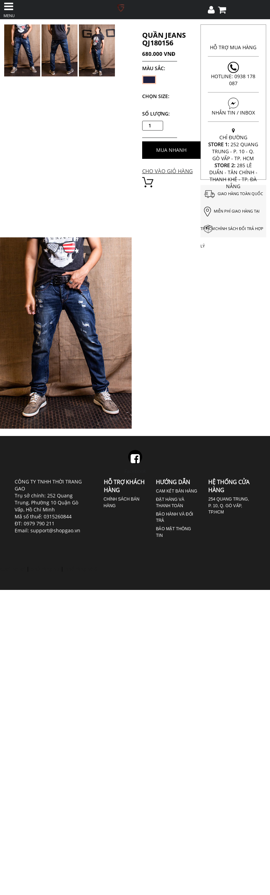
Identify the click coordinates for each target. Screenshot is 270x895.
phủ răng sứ (45, 568)
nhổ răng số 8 (81, 568)
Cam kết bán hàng (176, 491)
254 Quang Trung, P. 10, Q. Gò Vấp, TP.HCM (228, 506)
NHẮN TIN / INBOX (233, 107)
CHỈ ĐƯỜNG (233, 158)
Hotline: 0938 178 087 (233, 74)
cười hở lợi (12, 568)
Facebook (135, 462)
